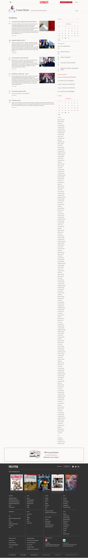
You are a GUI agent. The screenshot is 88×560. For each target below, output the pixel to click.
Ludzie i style (66, 516)
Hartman (65, 500)
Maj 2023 (60, 184)
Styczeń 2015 (61, 368)
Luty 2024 (60, 168)
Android (48, 543)
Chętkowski (65, 505)
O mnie (76, 11)
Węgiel (28, 518)
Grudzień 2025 (61, 127)
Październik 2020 (62, 241)
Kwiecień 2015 (61, 363)
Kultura (46, 496)
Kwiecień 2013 (61, 407)
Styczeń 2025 (61, 147)
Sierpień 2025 (61, 135)
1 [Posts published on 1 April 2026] (65, 29)
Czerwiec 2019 (61, 271)
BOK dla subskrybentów (13, 545)
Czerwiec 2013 (61, 403)
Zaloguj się (60, 438)
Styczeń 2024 (61, 170)
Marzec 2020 (61, 254)
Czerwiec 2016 (61, 337)
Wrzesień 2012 (61, 420)
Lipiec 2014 (60, 379)
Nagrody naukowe (49, 527)
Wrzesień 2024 (61, 155)
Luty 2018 (60, 300)
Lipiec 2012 (60, 424)
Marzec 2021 (60, 232)
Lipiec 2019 (60, 269)
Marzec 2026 (61, 122)
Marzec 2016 (61, 343)
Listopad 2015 (61, 350)
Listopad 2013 (61, 394)
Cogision (45, 555)
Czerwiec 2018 (61, 293)
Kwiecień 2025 (61, 142)
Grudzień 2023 (61, 171)
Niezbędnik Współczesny (14, 504)
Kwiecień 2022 (61, 208)
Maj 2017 (60, 317)
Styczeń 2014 (61, 391)
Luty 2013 (60, 411)
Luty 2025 (60, 146)
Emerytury (29, 514)
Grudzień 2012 (61, 414)
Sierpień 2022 (61, 201)
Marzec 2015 (60, 365)
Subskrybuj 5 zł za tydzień (50, 457)
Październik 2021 (61, 219)
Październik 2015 (61, 352)
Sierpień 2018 (61, 289)
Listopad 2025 (61, 129)
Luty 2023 (60, 190)
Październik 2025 (61, 131)
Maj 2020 (60, 251)
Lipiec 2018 (60, 291)
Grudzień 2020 (61, 238)
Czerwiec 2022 (61, 205)
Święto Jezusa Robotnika (69, 77)
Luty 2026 (60, 124)
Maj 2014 (60, 383)
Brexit (28, 498)
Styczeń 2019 (61, 280)
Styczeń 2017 (61, 324)
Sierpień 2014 (61, 378)
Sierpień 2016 (61, 333)
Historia (65, 514)
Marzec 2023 (61, 188)
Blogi (64, 496)
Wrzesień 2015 (61, 354)
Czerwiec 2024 (61, 160)
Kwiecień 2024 (61, 164)
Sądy (10, 527)
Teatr (46, 507)
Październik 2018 (61, 286)
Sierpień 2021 (61, 223)
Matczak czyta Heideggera (67, 81)
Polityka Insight (23, 555)
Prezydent (11, 526)
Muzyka (47, 500)
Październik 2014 (61, 374)
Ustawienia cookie (30, 547)
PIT (27, 516)
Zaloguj (76, 2)
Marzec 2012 (60, 431)
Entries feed (60, 440)
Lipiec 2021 (60, 225)
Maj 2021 (60, 228)
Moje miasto (66, 521)
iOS (45, 543)
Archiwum (65, 527)
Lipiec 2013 (60, 402)
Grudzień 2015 (61, 348)
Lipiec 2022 (60, 203)
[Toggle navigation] (10, 2)
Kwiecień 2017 (61, 319)
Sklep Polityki (66, 534)
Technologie (47, 523)
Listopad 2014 (61, 372)
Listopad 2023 (61, 173)
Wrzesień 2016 (61, 332)
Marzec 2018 (61, 298)
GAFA (28, 521)
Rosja (28, 505)
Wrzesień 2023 (61, 177)
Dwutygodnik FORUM (12, 555)
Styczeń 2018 (61, 302)
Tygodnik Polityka (13, 498)
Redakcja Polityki (12, 538)
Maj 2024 (60, 162)
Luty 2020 (60, 256)
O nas (64, 532)
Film (46, 502)
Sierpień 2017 (61, 311)
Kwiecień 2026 (61, 120)
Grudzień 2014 (61, 370)
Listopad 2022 (61, 195)
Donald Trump (30, 502)
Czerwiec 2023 (61, 182)
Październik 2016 (61, 330)
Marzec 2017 (60, 321)
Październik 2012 (61, 418)
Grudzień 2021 (61, 216)
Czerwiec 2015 (61, 359)
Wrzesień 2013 (61, 398)
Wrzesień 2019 (61, 265)
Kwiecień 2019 (61, 275)
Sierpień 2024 (61, 157)
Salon (10, 505)
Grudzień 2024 (61, 149)
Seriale (46, 504)
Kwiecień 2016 (61, 341)
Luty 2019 (60, 278)
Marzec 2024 (61, 166)
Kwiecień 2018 (61, 297)
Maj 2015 (60, 361)
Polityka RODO (30, 545)
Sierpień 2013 (61, 400)
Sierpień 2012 (61, 422)
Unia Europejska (30, 500)
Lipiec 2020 (60, 247)
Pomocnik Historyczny (14, 500)
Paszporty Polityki (49, 511)
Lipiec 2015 (60, 357)
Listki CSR (29, 523)
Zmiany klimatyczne (49, 525)
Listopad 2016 (61, 328)
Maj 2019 (60, 273)
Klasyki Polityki (66, 520)
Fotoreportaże (66, 525)
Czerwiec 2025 (61, 138)
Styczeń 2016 (61, 346)
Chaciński (65, 504)
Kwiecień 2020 (61, 252)
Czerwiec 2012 (61, 426)
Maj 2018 (60, 295)
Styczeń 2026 (61, 125)
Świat (28, 496)
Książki (46, 498)
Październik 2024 (62, 153)
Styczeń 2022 (61, 214)
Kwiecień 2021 (61, 230)
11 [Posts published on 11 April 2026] (74, 31)
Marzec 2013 (61, 409)
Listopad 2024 (61, 151)
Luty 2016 (60, 344)
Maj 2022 (60, 206)
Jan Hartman (14, 53)
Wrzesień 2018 (61, 287)
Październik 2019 (61, 263)
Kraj (10, 516)
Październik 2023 (62, 175)
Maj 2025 (60, 140)
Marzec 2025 (61, 144)
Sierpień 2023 (61, 179)
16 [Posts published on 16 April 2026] (68, 33)
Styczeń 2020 (61, 258)
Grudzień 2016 (61, 326)
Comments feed (61, 442)
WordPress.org (61, 444)
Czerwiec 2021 (61, 227)
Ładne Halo (48, 555)
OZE (28, 520)
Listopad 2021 (61, 217)
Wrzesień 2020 (61, 243)
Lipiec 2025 (60, 136)
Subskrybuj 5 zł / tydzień (66, 2)
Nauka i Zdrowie (48, 517)
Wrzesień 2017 (61, 310)
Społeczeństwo (66, 518)
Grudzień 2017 (61, 304)
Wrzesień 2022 (61, 199)
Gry (46, 509)
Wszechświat (48, 521)
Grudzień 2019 (61, 260)
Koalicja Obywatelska (13, 524)
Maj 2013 (60, 405)
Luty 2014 (60, 389)
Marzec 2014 (60, 387)
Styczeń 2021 (61, 236)
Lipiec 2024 (60, 159)
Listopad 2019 (61, 262)
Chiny (28, 507)
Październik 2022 (61, 197)
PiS (9, 520)
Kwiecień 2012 (61, 429)
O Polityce (11, 547)
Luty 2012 (60, 433)
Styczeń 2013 (61, 413)
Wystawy (47, 505)
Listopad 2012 (61, 416)
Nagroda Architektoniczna (50, 513)
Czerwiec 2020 (61, 249)
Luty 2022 (60, 212)
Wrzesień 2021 (61, 221)
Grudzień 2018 (61, 282)
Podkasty (65, 523)
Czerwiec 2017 (61, 315)
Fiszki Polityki (66, 543)
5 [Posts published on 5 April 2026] (77, 29)
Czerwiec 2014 (61, 381)
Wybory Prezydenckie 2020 (15, 518)
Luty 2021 (60, 234)
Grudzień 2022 (61, 194)
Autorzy (65, 529)
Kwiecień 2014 (61, 385)
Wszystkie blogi (66, 507)
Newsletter (59, 466)
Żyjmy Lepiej (11, 507)
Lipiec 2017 (60, 313)
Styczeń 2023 (61, 192)
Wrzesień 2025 (61, 133)
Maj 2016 (60, 339)
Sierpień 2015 (61, 356)
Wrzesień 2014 (61, 376)
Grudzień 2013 (61, 392)
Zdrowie (47, 520)
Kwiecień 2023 (61, 186)
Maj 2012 (60, 427)
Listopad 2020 (61, 240)
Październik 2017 (61, 308)
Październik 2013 (61, 396)
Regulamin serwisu (30, 538)
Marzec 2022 (61, 210)
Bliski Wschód (30, 504)
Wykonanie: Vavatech (58, 555)
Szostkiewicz (66, 502)
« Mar (59, 40)
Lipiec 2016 (60, 335)
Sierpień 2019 (61, 267)
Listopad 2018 (61, 284)
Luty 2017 (60, 322)
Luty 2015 (60, 367)
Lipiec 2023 (60, 181)
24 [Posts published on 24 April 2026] (71, 36)
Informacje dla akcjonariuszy (33, 549)
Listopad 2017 (61, 306)
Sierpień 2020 (61, 245)
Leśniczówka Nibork (34, 555)
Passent (65, 498)
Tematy (64, 530)
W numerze (11, 496)
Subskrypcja (66, 466)
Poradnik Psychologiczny (14, 502)
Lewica (10, 522)
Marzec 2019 (61, 276)
